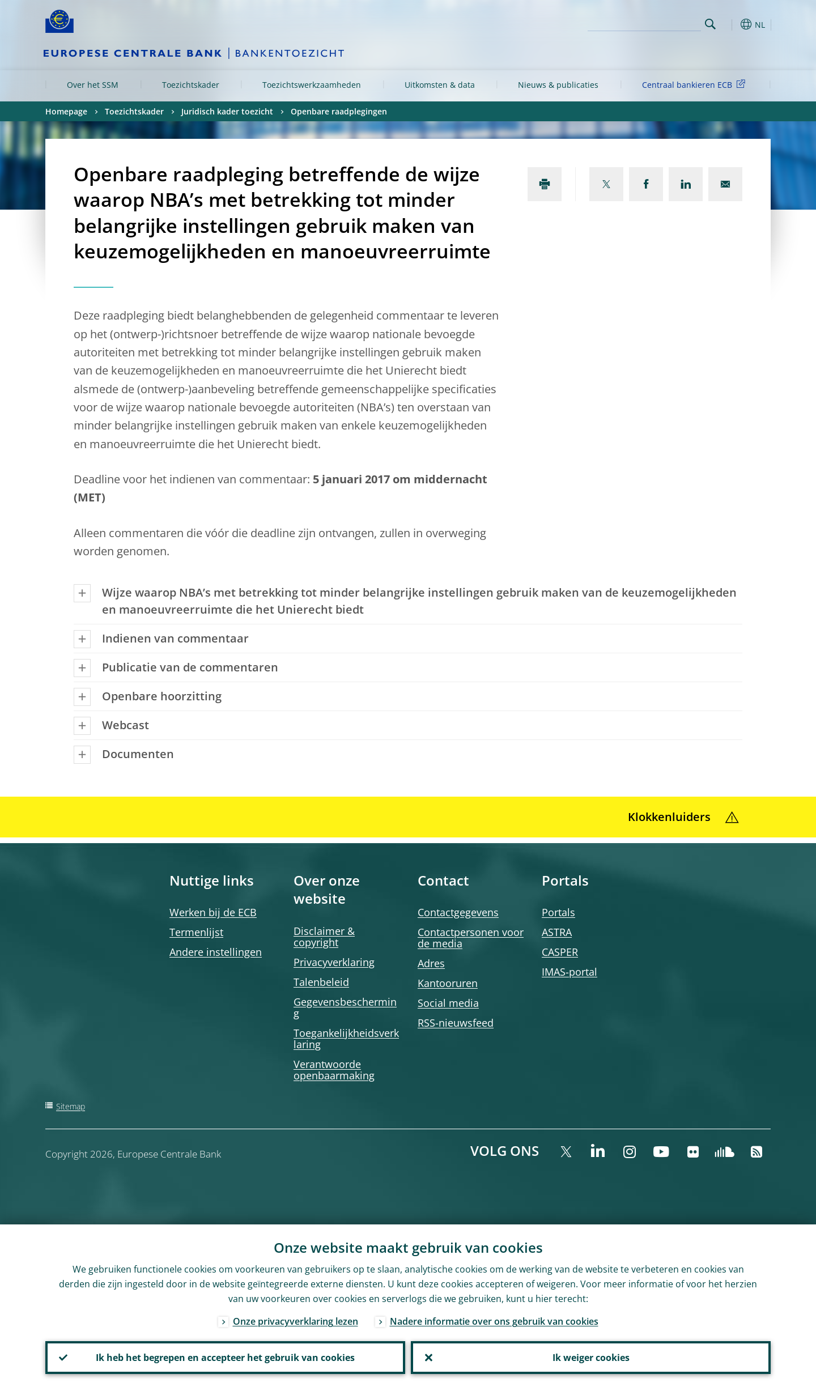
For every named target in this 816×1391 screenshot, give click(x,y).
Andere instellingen (215, 952)
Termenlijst (196, 932)
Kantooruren (448, 983)
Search (710, 24)
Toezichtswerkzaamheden (311, 84)
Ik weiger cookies (591, 1357)
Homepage (66, 111)
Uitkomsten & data (440, 84)
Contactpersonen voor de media (471, 937)
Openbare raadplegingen (339, 111)
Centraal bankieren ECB (695, 84)
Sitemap (70, 1106)
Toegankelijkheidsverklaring (346, 1038)
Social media (448, 1003)
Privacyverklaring (334, 962)
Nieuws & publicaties (558, 84)
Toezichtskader (190, 84)
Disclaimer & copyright (324, 936)
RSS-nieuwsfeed (456, 1023)
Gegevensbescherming (345, 1007)
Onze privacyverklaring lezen (295, 1321)
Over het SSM (92, 84)
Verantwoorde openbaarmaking (334, 1069)
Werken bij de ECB (213, 912)
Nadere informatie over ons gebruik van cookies (494, 1321)
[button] (731, 24)
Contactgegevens (458, 912)
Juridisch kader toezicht (227, 111)
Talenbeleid (321, 982)
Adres (431, 963)
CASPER (560, 952)
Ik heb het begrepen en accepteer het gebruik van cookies (225, 1357)
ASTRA (557, 932)
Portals (558, 912)
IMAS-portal (569, 972)
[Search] (644, 22)
